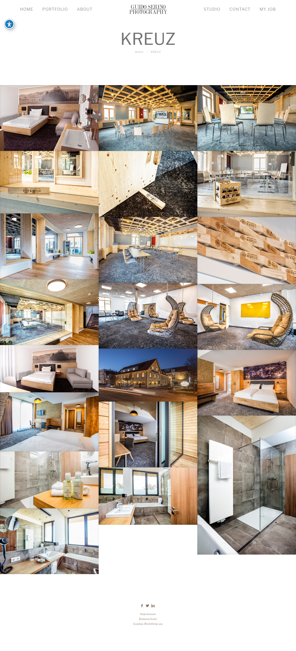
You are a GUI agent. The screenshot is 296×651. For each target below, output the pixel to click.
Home (139, 51)
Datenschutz (148, 619)
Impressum (148, 614)
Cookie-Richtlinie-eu (148, 624)
